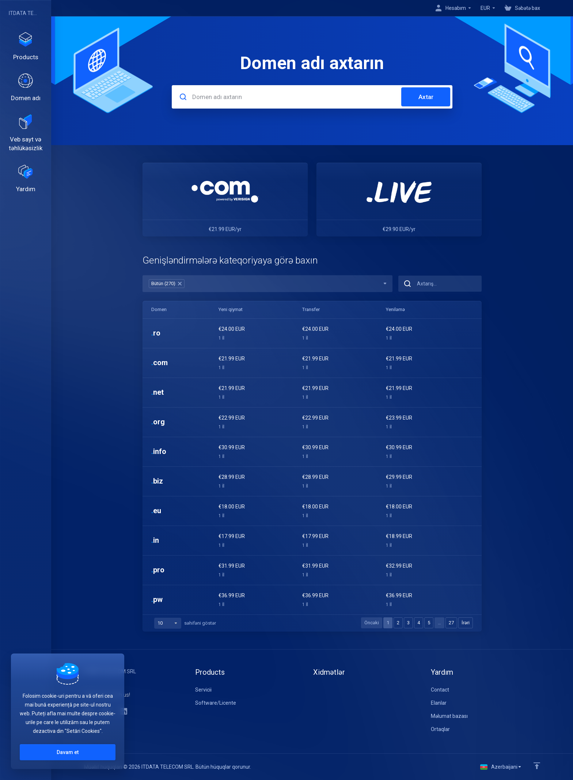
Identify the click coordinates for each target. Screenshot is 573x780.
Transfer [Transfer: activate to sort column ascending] (311, 309)
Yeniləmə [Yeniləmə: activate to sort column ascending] (395, 309)
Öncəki (371, 622)
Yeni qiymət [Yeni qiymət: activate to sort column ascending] (231, 309)
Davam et (68, 752)
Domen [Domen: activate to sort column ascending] (159, 309)
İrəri (466, 622)
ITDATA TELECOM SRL (24, 13)
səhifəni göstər (185, 623)
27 (451, 622)
